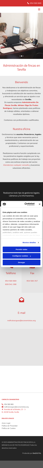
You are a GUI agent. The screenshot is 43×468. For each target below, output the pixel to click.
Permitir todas (21, 249)
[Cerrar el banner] (39, 204)
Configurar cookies (21, 256)
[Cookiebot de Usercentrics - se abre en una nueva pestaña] (26, 204)
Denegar (21, 262)
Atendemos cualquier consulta (16, 165)
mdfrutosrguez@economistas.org (21, 320)
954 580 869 (35, 3)
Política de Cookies (9, 428)
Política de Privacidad (9, 426)
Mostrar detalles (29, 242)
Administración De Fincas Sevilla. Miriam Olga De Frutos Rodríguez (21, 105)
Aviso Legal (6, 423)
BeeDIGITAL (37, 453)
